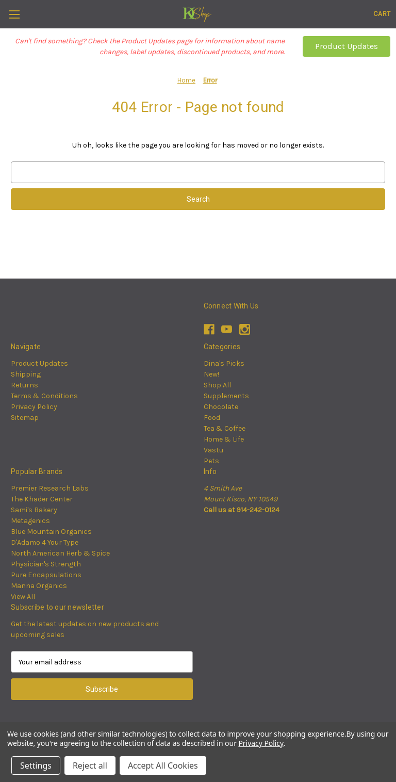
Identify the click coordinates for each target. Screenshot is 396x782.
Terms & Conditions (44, 396)
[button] (346, 46)
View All (23, 596)
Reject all (90, 765)
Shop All (217, 385)
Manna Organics (39, 585)
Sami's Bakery (34, 510)
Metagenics (30, 520)
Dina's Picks (224, 363)
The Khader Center (42, 499)
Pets (211, 461)
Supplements (226, 396)
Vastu (213, 450)
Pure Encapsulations (46, 575)
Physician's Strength (46, 564)
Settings (36, 765)
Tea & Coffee (224, 428)
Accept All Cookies (163, 765)
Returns (24, 385)
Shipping (26, 374)
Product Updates (346, 46)
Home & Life (224, 439)
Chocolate (221, 406)
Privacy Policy (34, 406)
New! (211, 374)
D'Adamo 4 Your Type (44, 542)
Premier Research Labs (50, 488)
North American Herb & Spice (60, 553)
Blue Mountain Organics (51, 531)
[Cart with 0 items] (382, 13)
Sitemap (25, 417)
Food (212, 417)
